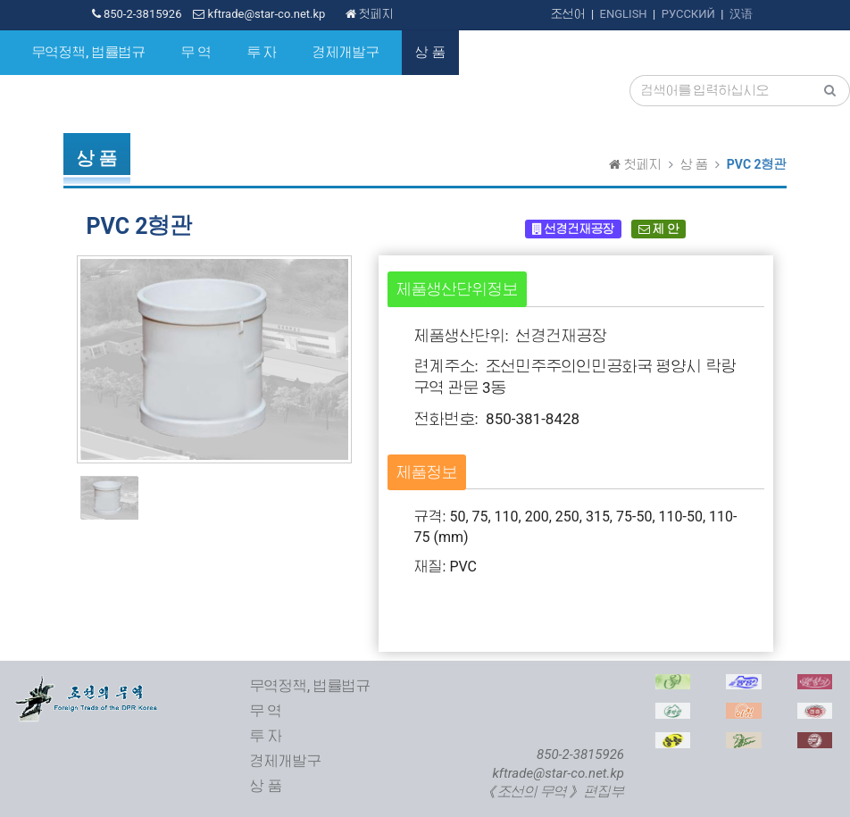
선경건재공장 (573, 229)
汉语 (741, 14)
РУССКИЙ (688, 14)
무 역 (196, 53)
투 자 (262, 53)
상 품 (430, 53)
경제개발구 (345, 53)
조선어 (568, 14)
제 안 (658, 229)
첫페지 (370, 14)
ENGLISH (623, 14)
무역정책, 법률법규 (89, 53)
